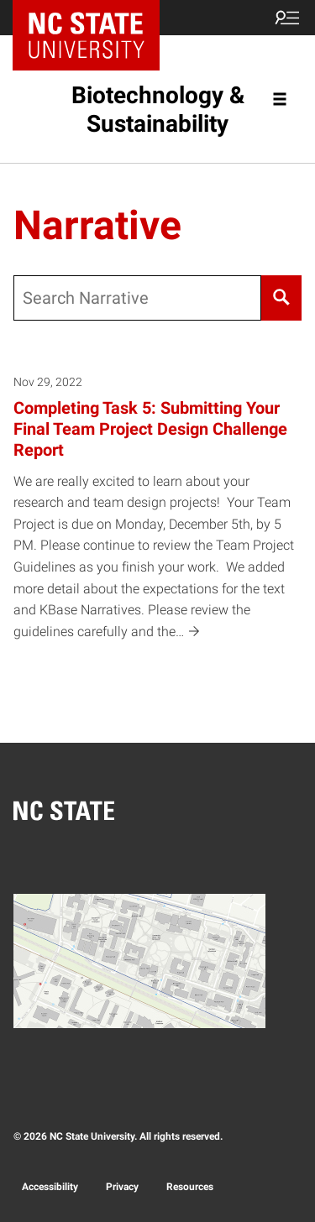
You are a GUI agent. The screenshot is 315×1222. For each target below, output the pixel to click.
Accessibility (50, 1187)
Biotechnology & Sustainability (157, 109)
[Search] (281, 298)
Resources (189, 1187)
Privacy (122, 1187)
